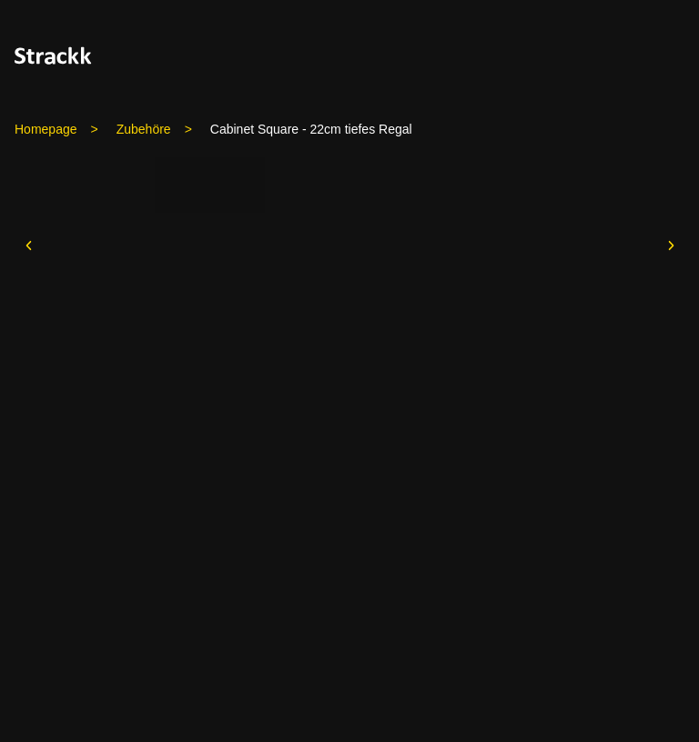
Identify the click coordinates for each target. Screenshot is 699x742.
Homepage (46, 129)
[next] (670, 245)
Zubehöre (143, 129)
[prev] (28, 245)
